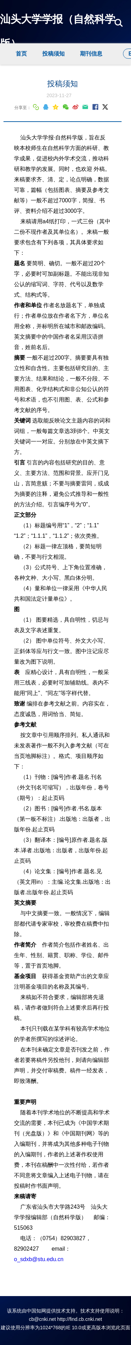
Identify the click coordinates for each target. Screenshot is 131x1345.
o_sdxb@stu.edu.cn (39, 1259)
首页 (21, 54)
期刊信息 (91, 54)
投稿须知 (53, 54)
